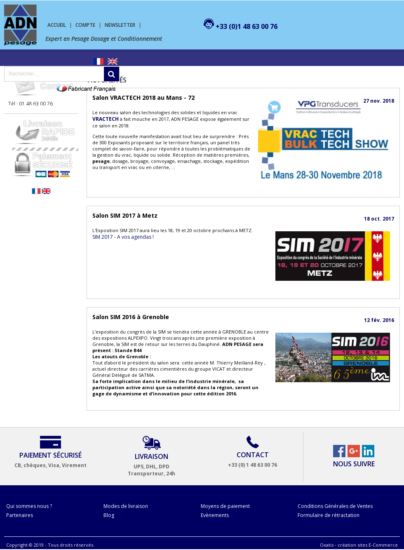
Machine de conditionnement (102, 106)
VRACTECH (105, 118)
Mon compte (237, 106)
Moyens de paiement (225, 506)
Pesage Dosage (29, 106)
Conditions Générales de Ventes (335, 506)
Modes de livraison (125, 506)
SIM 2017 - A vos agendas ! (123, 236)
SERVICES (165, 106)
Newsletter (120, 24)
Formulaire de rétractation (328, 515)
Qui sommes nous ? (29, 506)
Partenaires (19, 515)
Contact (199, 106)
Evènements (215, 515)
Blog (108, 515)
